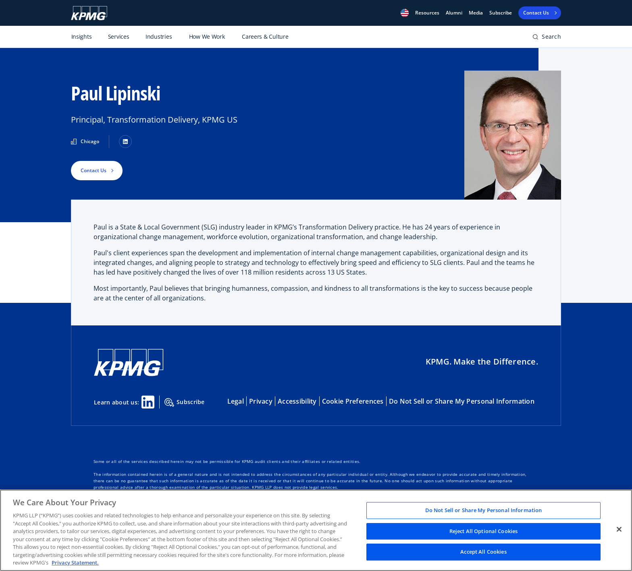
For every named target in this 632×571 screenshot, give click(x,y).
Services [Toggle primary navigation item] (118, 36)
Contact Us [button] (93, 170)
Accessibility (297, 401)
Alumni (454, 13)
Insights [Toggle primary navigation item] (81, 36)
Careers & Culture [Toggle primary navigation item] (265, 36)
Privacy (260, 401)
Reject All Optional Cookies (483, 531)
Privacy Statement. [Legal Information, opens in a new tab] (75, 562)
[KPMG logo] (89, 13)
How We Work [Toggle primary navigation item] (207, 36)
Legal (235, 401)
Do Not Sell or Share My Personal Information (461, 401)
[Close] (619, 529)
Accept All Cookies (483, 552)
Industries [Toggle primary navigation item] (159, 36)
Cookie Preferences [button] (353, 401)
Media (476, 13)
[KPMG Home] (129, 363)
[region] (316, 530)
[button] (405, 13)
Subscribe (500, 13)
